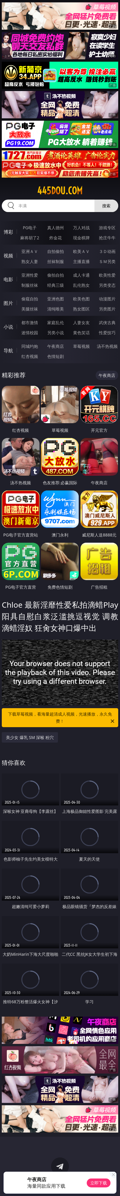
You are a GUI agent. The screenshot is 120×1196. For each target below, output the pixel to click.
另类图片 (107, 309)
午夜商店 (55, 346)
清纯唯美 (55, 309)
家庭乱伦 (55, 322)
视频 (8, 255)
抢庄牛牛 (107, 238)
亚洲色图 (55, 299)
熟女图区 (81, 309)
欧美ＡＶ (81, 251)
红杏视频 (29, 356)
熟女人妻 (29, 261)
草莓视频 (81, 346)
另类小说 (55, 332)
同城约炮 (29, 346)
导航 (8, 350)
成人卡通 (81, 275)
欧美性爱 (107, 275)
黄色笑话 (81, 332)
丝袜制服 (55, 261)
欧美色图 (81, 299)
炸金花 (55, 238)
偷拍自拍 (55, 275)
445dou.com (60, 191)
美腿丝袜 (29, 309)
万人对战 (81, 227)
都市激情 (29, 322)
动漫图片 (107, 299)
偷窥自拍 (29, 299)
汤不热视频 (107, 346)
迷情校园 (29, 332)
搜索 (106, 205)
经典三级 (55, 285)
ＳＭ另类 (107, 261)
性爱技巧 (107, 332)
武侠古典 (107, 322)
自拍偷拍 (55, 251)
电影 (8, 279)
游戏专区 (107, 227)
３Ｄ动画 (107, 251)
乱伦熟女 (81, 285)
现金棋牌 (81, 238)
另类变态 (107, 285)
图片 (8, 303)
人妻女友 (81, 322)
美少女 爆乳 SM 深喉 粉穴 (30, 737)
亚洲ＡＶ (29, 251)
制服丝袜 (29, 285)
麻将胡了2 (29, 238)
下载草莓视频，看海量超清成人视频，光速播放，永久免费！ (61, 718)
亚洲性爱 (29, 275)
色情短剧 (55, 356)
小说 (8, 327)
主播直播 (81, 261)
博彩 (8, 232)
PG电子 (30, 227)
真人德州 (55, 227)
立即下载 (98, 1183)
